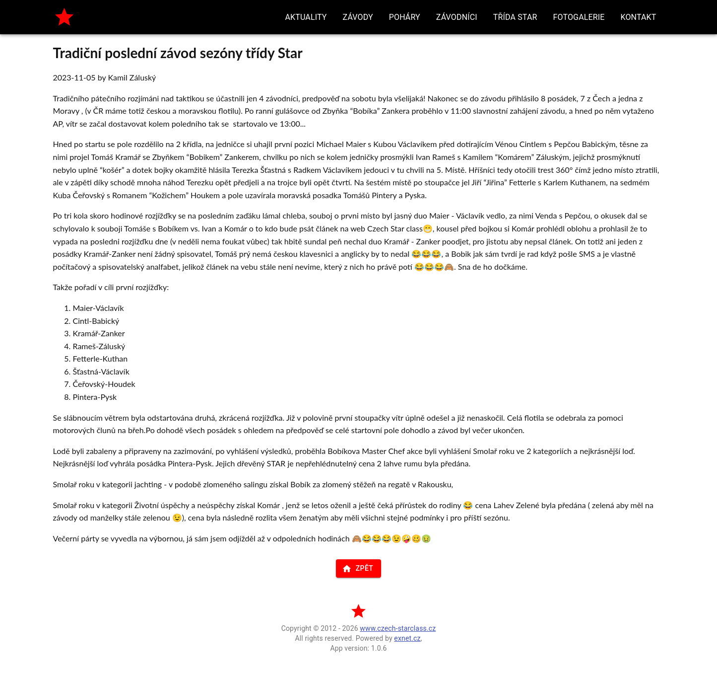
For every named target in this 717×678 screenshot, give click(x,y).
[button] (306, 17)
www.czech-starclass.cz (398, 628)
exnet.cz (407, 638)
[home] (64, 17)
